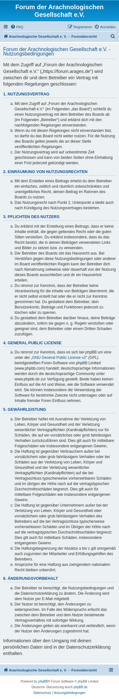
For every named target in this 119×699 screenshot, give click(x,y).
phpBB (43, 681)
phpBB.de (81, 687)
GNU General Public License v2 (59, 357)
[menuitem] (16, 27)
